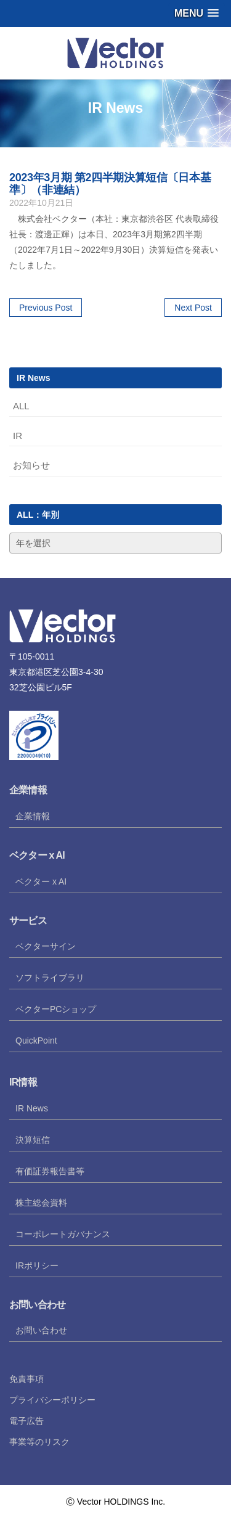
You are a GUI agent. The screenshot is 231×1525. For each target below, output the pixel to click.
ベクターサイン (45, 946)
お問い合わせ (41, 1330)
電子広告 (26, 1421)
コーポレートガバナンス (62, 1234)
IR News (31, 1108)
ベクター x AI (41, 881)
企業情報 (32, 816)
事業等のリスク (39, 1442)
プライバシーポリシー (52, 1400)
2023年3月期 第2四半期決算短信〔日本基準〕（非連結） (110, 183)
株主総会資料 (41, 1203)
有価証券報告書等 (49, 1171)
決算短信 (32, 1140)
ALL (21, 406)
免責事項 (26, 1379)
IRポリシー (37, 1265)
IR (17, 435)
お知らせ (31, 465)
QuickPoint (36, 1040)
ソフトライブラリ (49, 978)
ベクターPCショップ (55, 1009)
